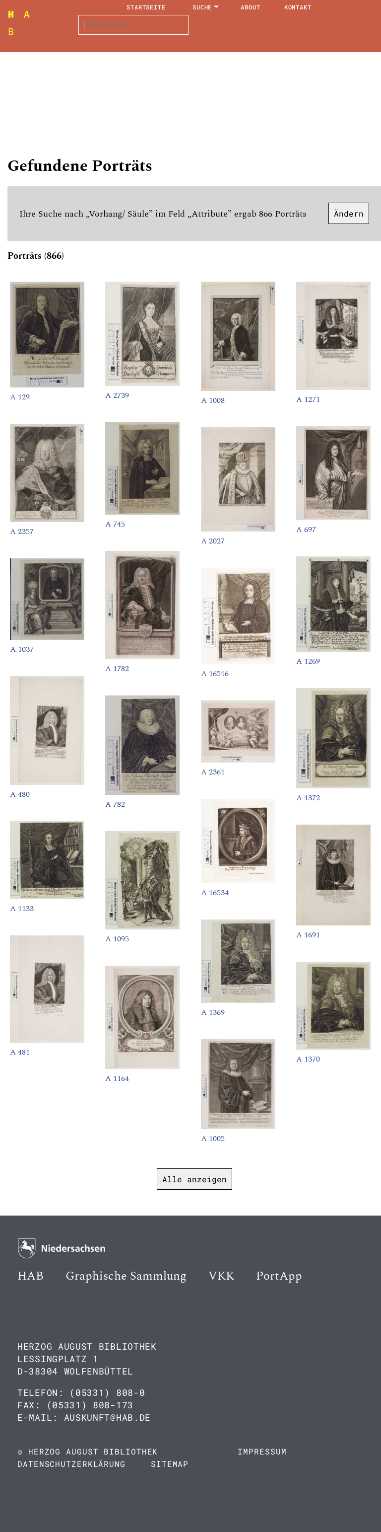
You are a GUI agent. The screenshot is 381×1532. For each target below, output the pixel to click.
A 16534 (215, 893)
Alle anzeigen (194, 1179)
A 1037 (22, 649)
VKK (221, 1276)
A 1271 (308, 399)
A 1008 (213, 400)
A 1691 (308, 935)
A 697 (306, 530)
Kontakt (298, 7)
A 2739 (117, 395)
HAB (30, 1276)
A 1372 (308, 798)
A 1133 (22, 909)
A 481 (20, 1052)
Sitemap (170, 1463)
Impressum (262, 1451)
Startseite (146, 7)
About (250, 7)
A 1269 (308, 661)
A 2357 (22, 531)
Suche (202, 7)
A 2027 (213, 541)
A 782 (115, 804)
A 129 (20, 397)
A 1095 (117, 939)
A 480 (20, 794)
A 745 (115, 524)
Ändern (349, 213)
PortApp (279, 1276)
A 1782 (117, 669)
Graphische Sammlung (126, 1276)
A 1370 (308, 1059)
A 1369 (213, 1012)
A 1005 (213, 1139)
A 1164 (117, 1078)
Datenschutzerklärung (71, 1463)
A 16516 (215, 674)
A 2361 (213, 772)
